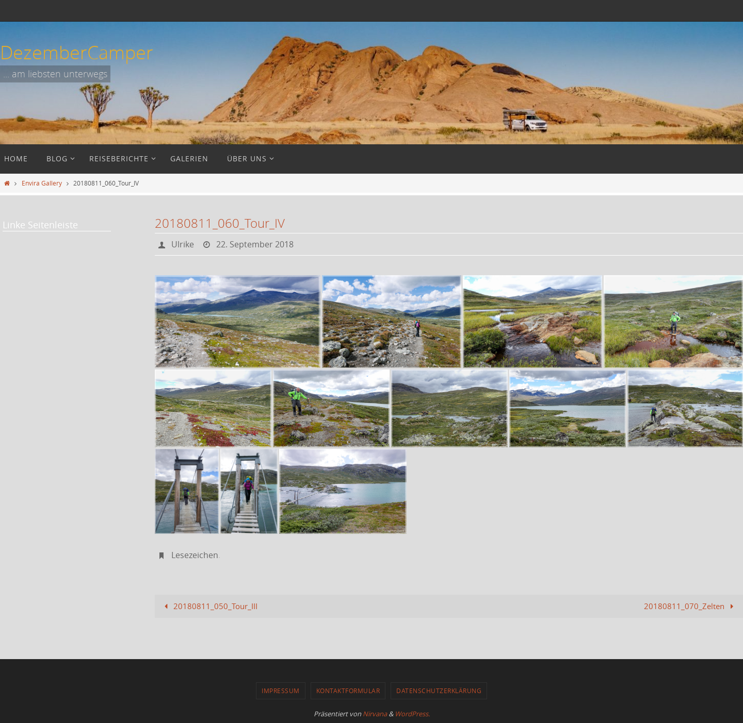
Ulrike (182, 244)
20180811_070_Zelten (690, 606)
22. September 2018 (255, 244)
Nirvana (375, 713)
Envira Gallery (42, 183)
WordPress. (412, 713)
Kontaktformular (348, 690)
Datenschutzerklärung (438, 690)
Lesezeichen (194, 555)
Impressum (281, 690)
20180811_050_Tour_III (208, 606)
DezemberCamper (76, 52)
